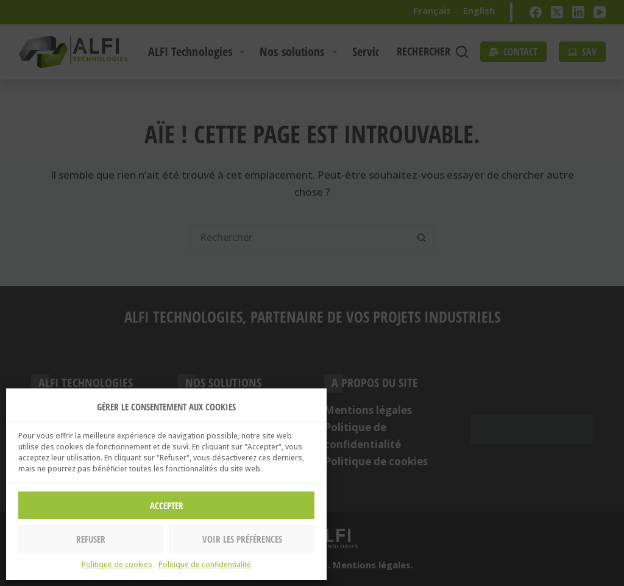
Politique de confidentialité (204, 564)
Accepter (166, 505)
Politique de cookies (117, 564)
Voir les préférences (242, 539)
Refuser (90, 539)
